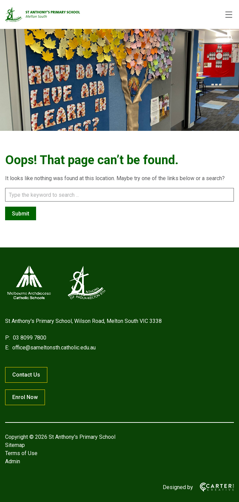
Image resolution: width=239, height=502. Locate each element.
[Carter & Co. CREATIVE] (213, 487)
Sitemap (15, 445)
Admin (12, 461)
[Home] (56, 299)
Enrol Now (25, 397)
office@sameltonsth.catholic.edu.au (53, 347)
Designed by (178, 487)
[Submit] (230, 38)
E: (7, 347)
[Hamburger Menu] (228, 15)
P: (7, 337)
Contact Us (26, 374)
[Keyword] (119, 195)
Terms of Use (21, 453)
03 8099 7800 (29, 337)
